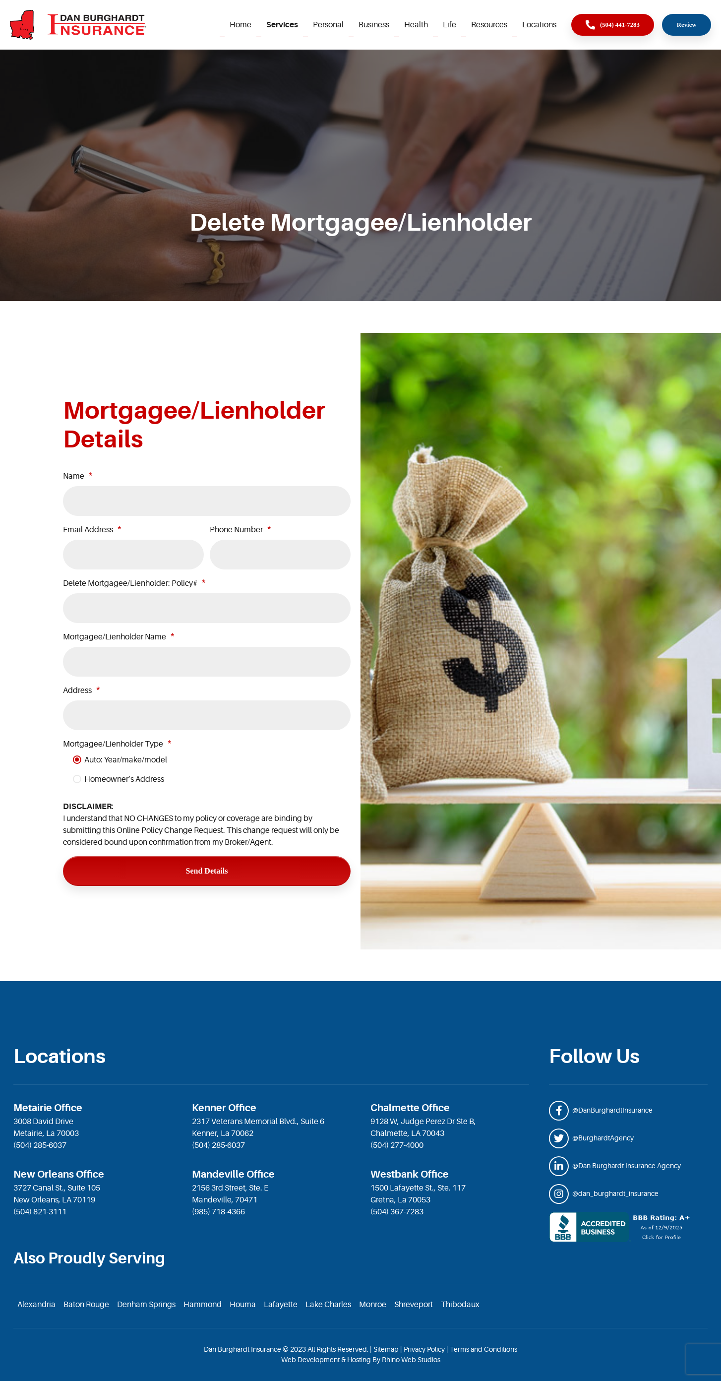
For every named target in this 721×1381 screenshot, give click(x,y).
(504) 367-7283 (396, 1211)
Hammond (202, 1304)
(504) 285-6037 (39, 1145)
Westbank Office (409, 1174)
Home (240, 24)
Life (449, 24)
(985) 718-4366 (218, 1211)
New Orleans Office (58, 1174)
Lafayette (281, 1304)
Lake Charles (328, 1304)
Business (374, 24)
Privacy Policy (424, 1349)
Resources (489, 24)
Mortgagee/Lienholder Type (113, 744)
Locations (539, 24)
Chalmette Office (410, 1108)
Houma (243, 1304)
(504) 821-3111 (39, 1211)
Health (416, 24)
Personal (328, 24)
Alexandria (36, 1304)
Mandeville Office (233, 1174)
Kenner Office (224, 1108)
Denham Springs (146, 1304)
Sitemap (386, 1349)
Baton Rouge (86, 1304)
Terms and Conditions (483, 1349)
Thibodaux (460, 1304)
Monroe (372, 1304)
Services (282, 24)
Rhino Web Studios (411, 1360)
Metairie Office (47, 1108)
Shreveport (413, 1304)
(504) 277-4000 (396, 1145)
